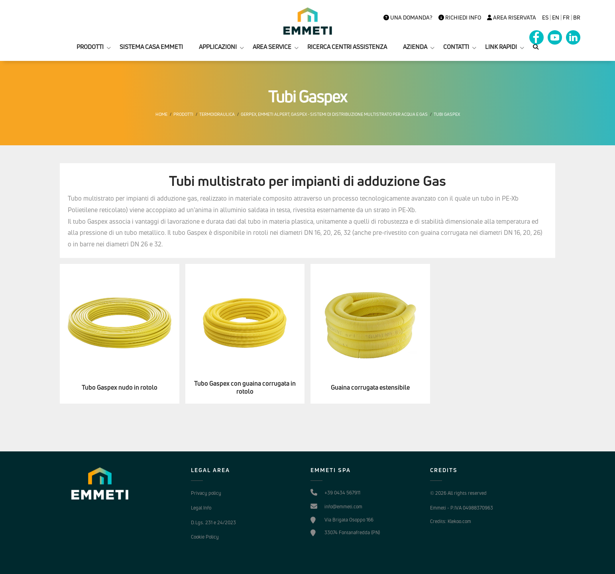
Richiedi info (459, 17)
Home (161, 114)
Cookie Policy (205, 536)
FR (566, 17)
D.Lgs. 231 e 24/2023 (213, 522)
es (545, 17)
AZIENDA (415, 47)
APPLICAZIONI (218, 47)
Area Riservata (511, 17)
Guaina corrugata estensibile (370, 387)
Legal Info (201, 507)
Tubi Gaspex (447, 114)
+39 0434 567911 (342, 492)
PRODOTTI (90, 47)
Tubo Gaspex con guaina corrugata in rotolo (245, 387)
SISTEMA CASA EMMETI (151, 47)
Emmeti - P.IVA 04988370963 (461, 507)
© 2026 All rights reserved (458, 493)
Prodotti (183, 114)
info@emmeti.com (343, 506)
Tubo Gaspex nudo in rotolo (119, 387)
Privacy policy (206, 493)
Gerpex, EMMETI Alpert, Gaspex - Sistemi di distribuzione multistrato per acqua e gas (334, 114)
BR (576, 17)
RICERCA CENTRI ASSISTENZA (347, 47)
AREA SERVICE (272, 47)
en (555, 17)
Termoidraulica (217, 114)
